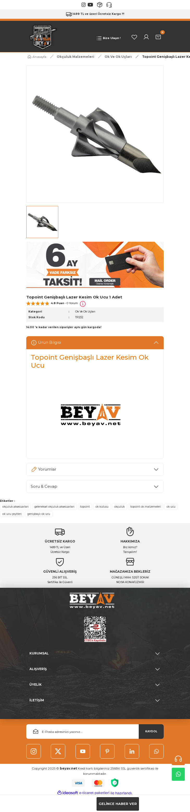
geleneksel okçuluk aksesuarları (54, 506)
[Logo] (42, 37)
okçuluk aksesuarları (15, 506)
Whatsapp (178, 774)
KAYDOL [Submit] (151, 731)
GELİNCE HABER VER (118, 804)
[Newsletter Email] (95, 731)
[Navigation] (108, 38)
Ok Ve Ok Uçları (85, 311)
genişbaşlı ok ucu (38, 514)
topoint (85, 506)
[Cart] (158, 37)
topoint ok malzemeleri (145, 506)
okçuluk (119, 506)
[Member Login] (146, 37)
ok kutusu (102, 506)
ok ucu (171, 506)
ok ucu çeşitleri (12, 514)
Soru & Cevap (44, 486)
